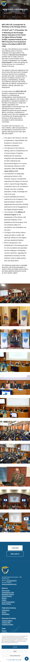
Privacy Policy (18, 659)
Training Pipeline (7, 620)
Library (4, 612)
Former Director (7, 596)
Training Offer (6, 622)
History (4, 600)
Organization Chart (8, 592)
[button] (28, 4)
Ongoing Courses (7, 624)
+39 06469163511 (11, 580)
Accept (15, 647)
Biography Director (8, 594)
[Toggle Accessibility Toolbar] (26, 659)
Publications (6, 610)
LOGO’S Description (8, 602)
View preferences (15, 655)
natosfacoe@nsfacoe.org (9, 584)
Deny (15, 651)
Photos (4, 631)
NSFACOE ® (9, 13)
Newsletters (5, 614)
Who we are (6, 590)
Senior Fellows (6, 604)
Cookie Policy (11, 659)
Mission (4, 598)
